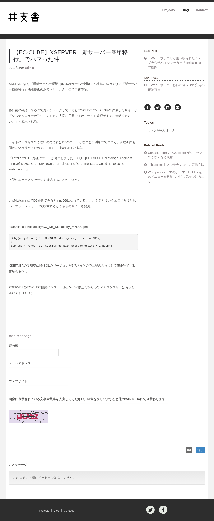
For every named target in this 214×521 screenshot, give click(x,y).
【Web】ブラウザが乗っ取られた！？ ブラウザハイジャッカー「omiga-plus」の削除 (176, 62)
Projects (168, 10)
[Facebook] (147, 107)
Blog (185, 10)
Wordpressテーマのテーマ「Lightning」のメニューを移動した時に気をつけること (176, 176)
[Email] (177, 107)
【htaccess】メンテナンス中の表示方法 (176, 164)
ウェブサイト (18, 381)
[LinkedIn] (167, 107)
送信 (200, 450)
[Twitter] (157, 107)
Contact (202, 10)
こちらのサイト (70, 206)
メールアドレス (20, 363)
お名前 (13, 345)
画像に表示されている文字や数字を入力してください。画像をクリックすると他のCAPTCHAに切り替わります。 (88, 399)
